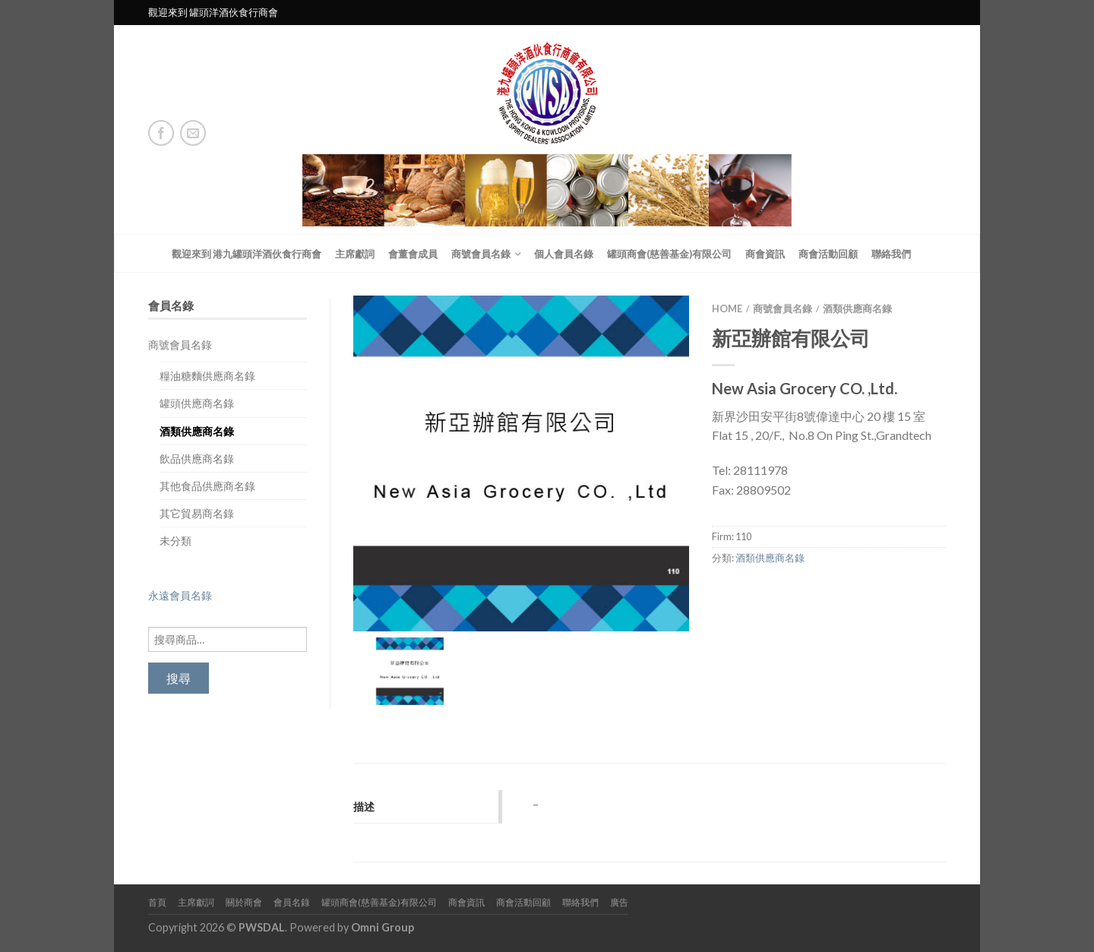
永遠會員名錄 (180, 595)
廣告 (619, 902)
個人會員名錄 (563, 254)
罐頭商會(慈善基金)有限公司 (669, 254)
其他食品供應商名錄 (207, 485)
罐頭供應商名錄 (197, 403)
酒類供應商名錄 (197, 431)
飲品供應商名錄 (197, 458)
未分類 (175, 540)
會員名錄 (292, 902)
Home (727, 308)
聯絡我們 (891, 254)
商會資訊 (765, 254)
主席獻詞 (355, 254)
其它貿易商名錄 (197, 513)
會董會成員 (413, 254)
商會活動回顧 (828, 254)
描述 (364, 806)
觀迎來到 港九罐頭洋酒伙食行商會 (246, 254)
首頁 (157, 902)
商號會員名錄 (481, 254)
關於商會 (244, 902)
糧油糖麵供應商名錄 (207, 375)
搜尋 (178, 678)
